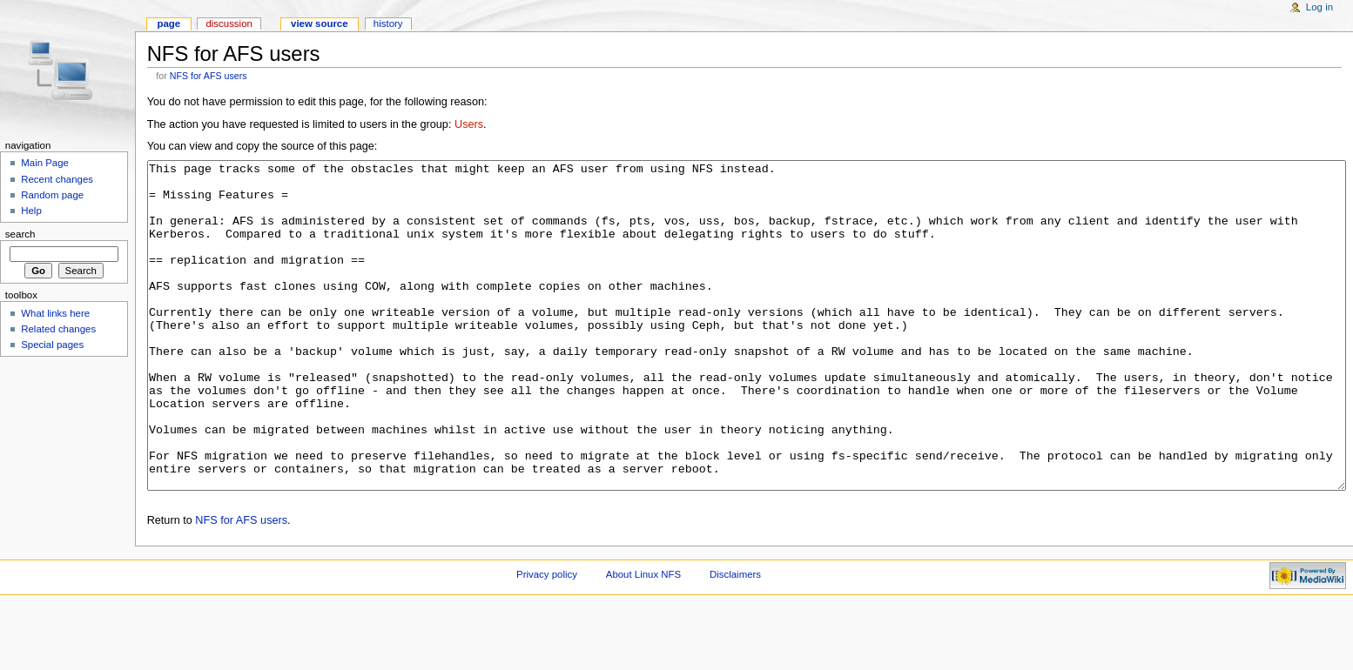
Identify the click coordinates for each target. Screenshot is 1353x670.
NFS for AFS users (208, 75)
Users (468, 124)
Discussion (228, 23)
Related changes (58, 329)
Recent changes (57, 179)
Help (31, 210)
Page (168, 23)
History (388, 23)
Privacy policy (546, 639)
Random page (52, 195)
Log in (1319, 7)
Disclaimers (735, 639)
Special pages (52, 344)
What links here (55, 313)
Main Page (45, 162)
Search (20, 234)
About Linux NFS (643, 639)
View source (319, 23)
